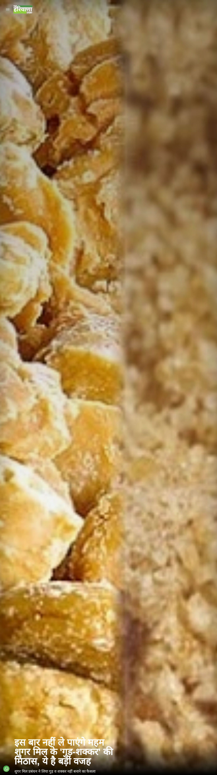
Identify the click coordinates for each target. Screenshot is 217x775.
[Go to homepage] (23, 9)
